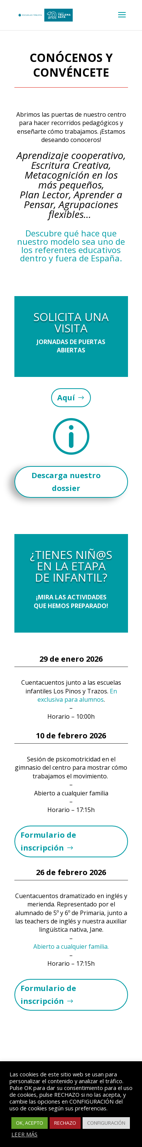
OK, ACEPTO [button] (29, 1122)
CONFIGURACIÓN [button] (106, 1122)
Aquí (66, 397)
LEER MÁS (24, 1134)
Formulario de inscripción (48, 841)
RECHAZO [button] (65, 1122)
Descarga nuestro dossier (66, 481)
